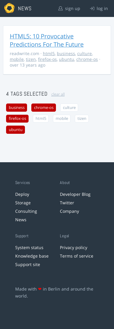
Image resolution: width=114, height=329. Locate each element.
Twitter (67, 203)
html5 (49, 53)
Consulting (26, 211)
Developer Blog (75, 194)
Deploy (22, 194)
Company (69, 211)
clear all (58, 94)
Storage (23, 203)
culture (84, 53)
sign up (69, 8)
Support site (27, 264)
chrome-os (87, 59)
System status (29, 247)
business (66, 53)
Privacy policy (73, 247)
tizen (31, 59)
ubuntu (66, 59)
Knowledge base (32, 256)
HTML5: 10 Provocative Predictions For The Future (47, 40)
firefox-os (47, 59)
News (20, 219)
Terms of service (76, 256)
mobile (17, 59)
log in (99, 8)
